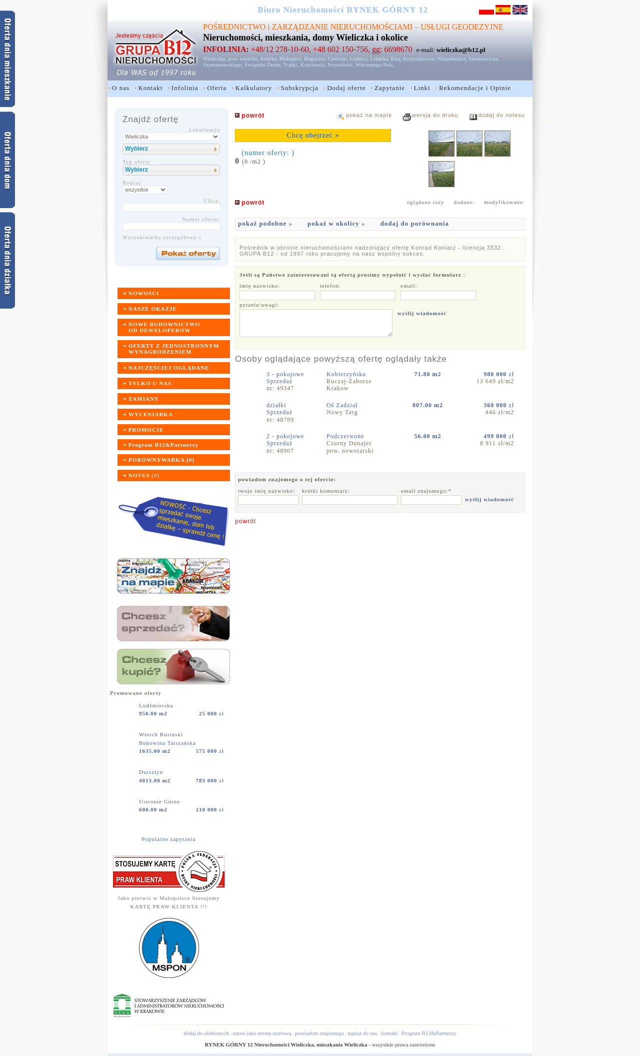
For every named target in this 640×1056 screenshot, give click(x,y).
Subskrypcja (299, 88)
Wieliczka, (214, 59)
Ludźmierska (157, 705)
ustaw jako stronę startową (261, 1033)
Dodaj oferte (346, 88)
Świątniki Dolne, (263, 65)
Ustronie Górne (160, 801)
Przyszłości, (341, 65)
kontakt (389, 1033)
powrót (245, 521)
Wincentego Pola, (374, 65)
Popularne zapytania (169, 839)
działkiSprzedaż (279, 409)
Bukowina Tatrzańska (167, 743)
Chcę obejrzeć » (312, 135)
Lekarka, (380, 59)
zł (211, 713)
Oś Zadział (343, 405)
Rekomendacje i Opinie (475, 88)
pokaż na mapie (369, 115)
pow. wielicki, (243, 59)
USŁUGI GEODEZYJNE (462, 27)
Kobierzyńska (347, 374)
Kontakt (150, 88)
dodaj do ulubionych (206, 1033)
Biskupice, (291, 59)
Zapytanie (389, 88)
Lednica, (359, 59)
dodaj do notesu (501, 115)
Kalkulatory (254, 88)
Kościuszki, (313, 65)
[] (144, 475)
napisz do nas (362, 1033)
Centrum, (338, 59)
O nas (121, 88)
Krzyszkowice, (419, 59)
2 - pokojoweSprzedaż (285, 440)
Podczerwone (346, 436)
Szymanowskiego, (223, 65)
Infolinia (185, 88)
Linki (422, 88)
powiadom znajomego (319, 1033)
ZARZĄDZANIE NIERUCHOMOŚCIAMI (342, 27)
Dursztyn (152, 772)
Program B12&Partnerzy (429, 1033)
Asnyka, (269, 59)
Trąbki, (291, 65)
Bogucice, (315, 59)
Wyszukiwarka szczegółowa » (162, 237)
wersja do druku (435, 115)
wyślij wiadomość (422, 313)
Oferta (216, 88)
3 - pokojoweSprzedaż (285, 378)
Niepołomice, (453, 59)
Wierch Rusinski (162, 734)
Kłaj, (396, 59)
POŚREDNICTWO (234, 27)
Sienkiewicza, (483, 59)
